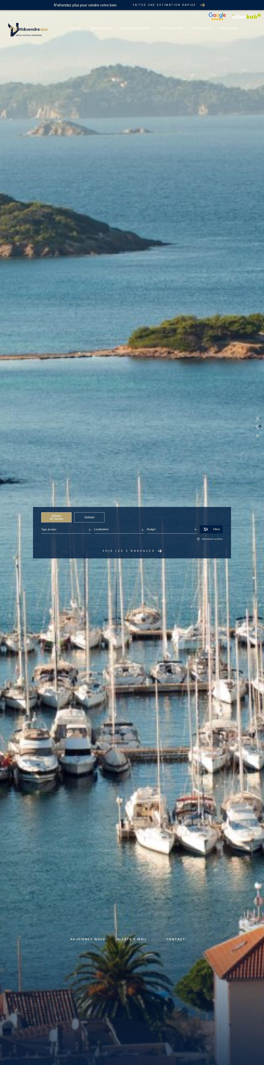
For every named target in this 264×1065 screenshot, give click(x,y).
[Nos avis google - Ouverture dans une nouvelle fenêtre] (217, 19)
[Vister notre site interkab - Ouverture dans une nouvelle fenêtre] (246, 17)
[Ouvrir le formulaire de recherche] (211, 529)
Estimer (89, 517)
